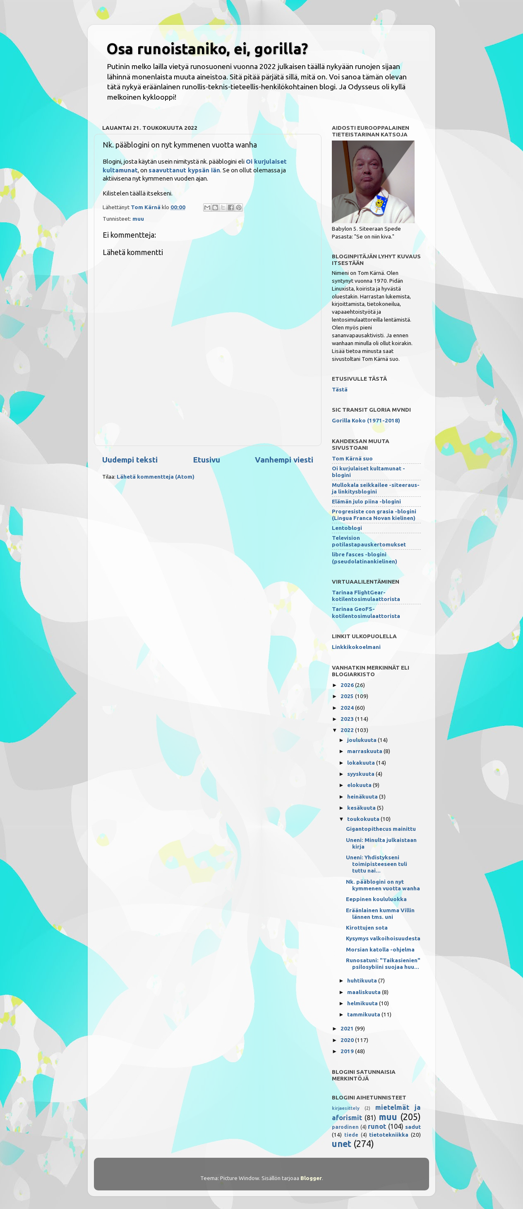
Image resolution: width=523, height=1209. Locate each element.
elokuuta (360, 785)
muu (138, 218)
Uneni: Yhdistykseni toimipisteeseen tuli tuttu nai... (376, 864)
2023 (348, 718)
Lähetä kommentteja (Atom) (155, 476)
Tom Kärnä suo (352, 458)
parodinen (345, 1127)
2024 (348, 707)
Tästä (340, 389)
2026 (348, 685)
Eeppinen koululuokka (376, 899)
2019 (348, 1051)
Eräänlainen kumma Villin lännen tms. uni (380, 913)
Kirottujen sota (367, 927)
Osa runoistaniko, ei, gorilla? (207, 48)
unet (341, 1144)
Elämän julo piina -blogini (366, 501)
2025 (348, 696)
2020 (348, 1040)
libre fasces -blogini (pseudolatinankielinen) (364, 557)
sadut (413, 1126)
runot (377, 1126)
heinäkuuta (363, 796)
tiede (351, 1134)
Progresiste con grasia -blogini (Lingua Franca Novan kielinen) (374, 514)
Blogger (311, 1178)
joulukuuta (362, 740)
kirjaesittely (346, 1108)
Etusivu (206, 459)
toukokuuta (364, 819)
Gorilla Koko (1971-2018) (366, 420)
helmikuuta (363, 1003)
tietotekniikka (388, 1134)
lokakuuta (361, 762)
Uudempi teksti (130, 459)
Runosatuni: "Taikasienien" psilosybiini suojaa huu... (383, 963)
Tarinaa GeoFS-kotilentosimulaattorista (366, 612)
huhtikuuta (362, 980)
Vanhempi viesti (284, 459)
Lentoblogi (347, 528)
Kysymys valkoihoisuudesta (383, 938)
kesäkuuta (362, 807)
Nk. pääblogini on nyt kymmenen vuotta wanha (383, 885)
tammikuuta (364, 1014)
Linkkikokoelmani (356, 647)
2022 (348, 730)
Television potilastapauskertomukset (369, 541)
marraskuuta (365, 751)
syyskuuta (361, 773)
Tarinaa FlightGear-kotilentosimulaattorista (366, 595)
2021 (348, 1028)
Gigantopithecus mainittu (381, 828)
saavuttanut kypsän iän (184, 170)
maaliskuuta (364, 992)
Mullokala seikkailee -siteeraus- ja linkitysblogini (376, 488)
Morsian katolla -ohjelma (380, 949)
